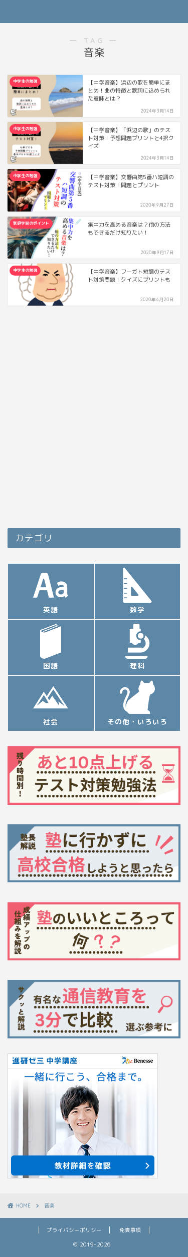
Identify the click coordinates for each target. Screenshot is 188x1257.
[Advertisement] (94, 419)
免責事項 (130, 1229)
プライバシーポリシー (74, 1229)
